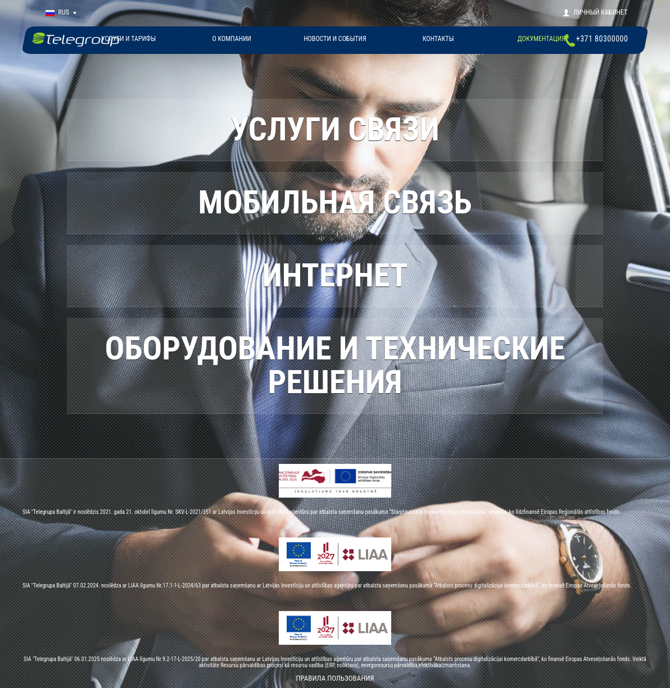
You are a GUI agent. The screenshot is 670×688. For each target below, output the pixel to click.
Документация (541, 39)
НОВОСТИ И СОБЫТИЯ (335, 39)
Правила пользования (335, 678)
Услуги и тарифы (128, 39)
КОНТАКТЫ (438, 39)
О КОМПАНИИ (231, 39)
